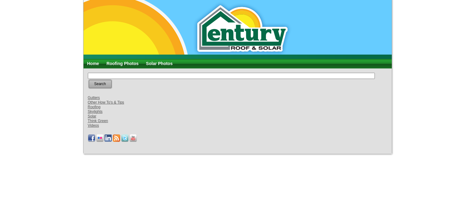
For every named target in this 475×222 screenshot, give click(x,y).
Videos (93, 125)
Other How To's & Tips (106, 102)
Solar (92, 116)
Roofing (94, 107)
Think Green (98, 121)
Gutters (94, 98)
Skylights (95, 111)
